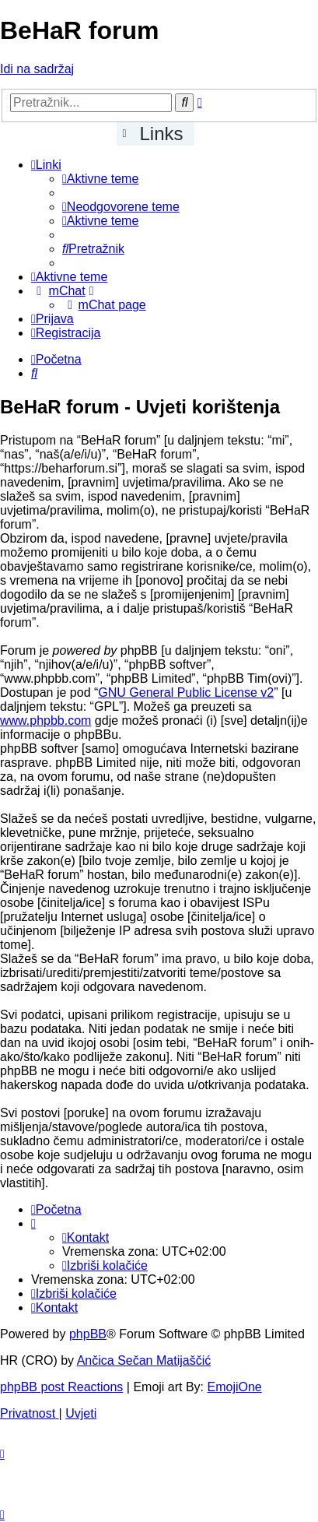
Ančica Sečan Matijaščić (144, 1360)
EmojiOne (235, 1387)
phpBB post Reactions (61, 1387)
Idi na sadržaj (37, 69)
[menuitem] (100, 178)
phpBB (88, 1334)
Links (161, 133)
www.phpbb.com (45, 720)
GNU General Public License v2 (186, 692)
